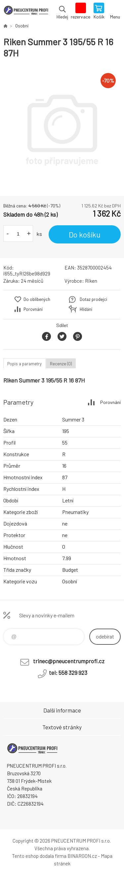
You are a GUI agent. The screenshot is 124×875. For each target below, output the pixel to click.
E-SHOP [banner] (26, 11)
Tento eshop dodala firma (39, 856)
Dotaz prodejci (93, 299)
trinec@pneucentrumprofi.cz (68, 661)
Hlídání (86, 309)
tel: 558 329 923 (68, 672)
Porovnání (33, 309)
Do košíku (85, 234)
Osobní (21, 25)
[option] (62, 127)
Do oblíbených (36, 299)
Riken (91, 281)
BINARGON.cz (82, 856)
